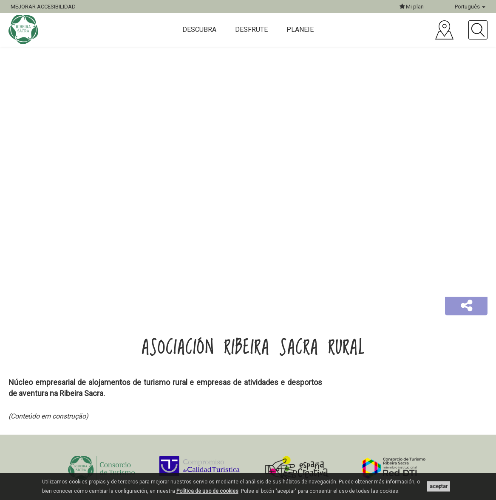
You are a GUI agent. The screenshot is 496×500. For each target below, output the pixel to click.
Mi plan (412, 6)
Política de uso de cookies (207, 491)
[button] (466, 306)
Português (470, 6)
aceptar (439, 486)
